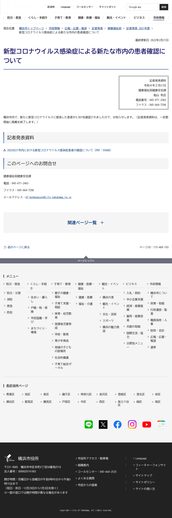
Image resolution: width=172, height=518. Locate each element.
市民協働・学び (39, 320)
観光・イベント (110, 286)
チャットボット (107, 7)
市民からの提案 (87, 485)
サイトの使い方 (145, 488)
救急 (9, 306)
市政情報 (54, 28)
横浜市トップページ (31, 28)
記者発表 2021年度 (138, 28)
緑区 (139, 401)
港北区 (141, 394)
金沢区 (103, 394)
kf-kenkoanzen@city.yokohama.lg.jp (48, 197)
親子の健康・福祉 (63, 295)
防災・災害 (14, 293)
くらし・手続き (38, 286)
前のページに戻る (19, 247)
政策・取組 (157, 303)
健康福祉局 (114, 28)
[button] (86, 222)
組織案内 (83, 465)
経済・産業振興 (134, 308)
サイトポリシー (145, 482)
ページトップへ (86, 261)
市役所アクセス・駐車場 (93, 458)
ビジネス (131, 284)
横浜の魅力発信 (111, 329)
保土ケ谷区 (123, 403)
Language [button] (65, 7)
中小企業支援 (134, 299)
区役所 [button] (51, 7)
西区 (102, 401)
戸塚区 (66, 401)
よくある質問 (86, 478)
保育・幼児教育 (63, 315)
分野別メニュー (134, 345)
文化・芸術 (109, 314)
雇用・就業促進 (134, 318)
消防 (9, 299)
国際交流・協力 (134, 335)
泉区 (46, 394)
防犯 (9, 312)
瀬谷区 (10, 401)
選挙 (153, 347)
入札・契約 (133, 293)
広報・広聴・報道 (76, 28)
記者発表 (97, 28)
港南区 (122, 394)
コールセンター (84, 7)
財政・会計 (157, 330)
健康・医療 (86, 297)
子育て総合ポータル (63, 366)
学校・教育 (62, 334)
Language (141, 458)
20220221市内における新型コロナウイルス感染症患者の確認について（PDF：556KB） (59, 150)
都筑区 (29, 401)
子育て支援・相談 (63, 305)
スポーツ (108, 320)
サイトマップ (143, 475)
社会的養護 (62, 357)
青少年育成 (62, 340)
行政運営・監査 (159, 311)
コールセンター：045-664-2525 (97, 471)
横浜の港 (108, 297)
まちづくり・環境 (39, 330)
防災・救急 (13, 284)
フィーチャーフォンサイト (150, 467)
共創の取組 (133, 326)
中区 (83, 401)
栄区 (158, 394)
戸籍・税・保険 (39, 309)
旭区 (27, 394)
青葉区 (10, 394)
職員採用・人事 (159, 322)
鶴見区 (47, 401)
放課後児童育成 (63, 326)
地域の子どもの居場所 (63, 349)
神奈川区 (86, 394)
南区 (158, 401)
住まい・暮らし (39, 299)
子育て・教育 (62, 284)
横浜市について (159, 295)
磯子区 (66, 394)
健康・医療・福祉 (86, 286)
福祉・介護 (86, 303)
